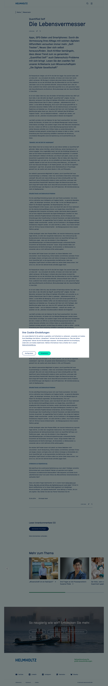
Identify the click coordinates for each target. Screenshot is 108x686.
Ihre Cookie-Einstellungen (36, 332)
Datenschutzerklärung (29, 345)
